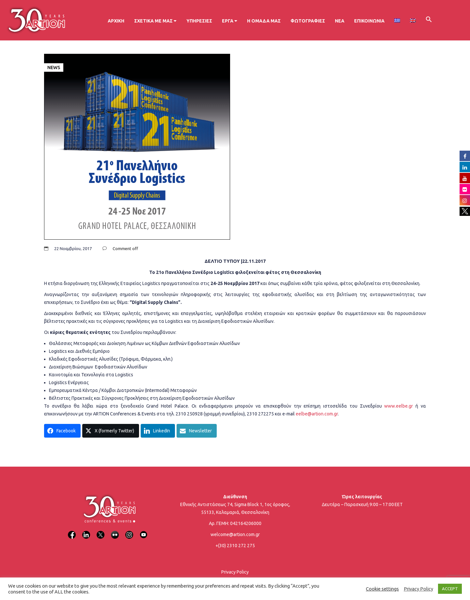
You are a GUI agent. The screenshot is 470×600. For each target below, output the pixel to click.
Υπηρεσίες (199, 20)
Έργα (229, 20)
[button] (429, 20)
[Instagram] (129, 531)
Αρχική (116, 20)
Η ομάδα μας (264, 20)
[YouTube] (144, 531)
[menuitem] (397, 21)
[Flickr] (115, 531)
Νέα (339, 20)
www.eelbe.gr (398, 406)
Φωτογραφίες (307, 20)
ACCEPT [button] (450, 588)
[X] (100, 531)
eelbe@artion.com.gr (317, 413)
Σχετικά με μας (155, 20)
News (53, 67)
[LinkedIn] (86, 531)
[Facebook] (72, 531)
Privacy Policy (235, 572)
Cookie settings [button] (382, 589)
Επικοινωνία (369, 20)
